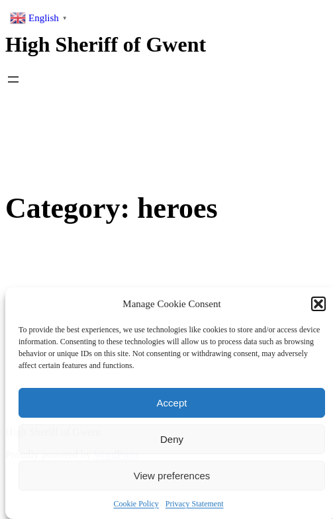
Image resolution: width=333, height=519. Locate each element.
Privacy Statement (195, 503)
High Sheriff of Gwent (105, 44)
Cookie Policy (136, 503)
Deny (171, 439)
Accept (172, 402)
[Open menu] (13, 79)
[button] (318, 303)
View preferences (172, 475)
